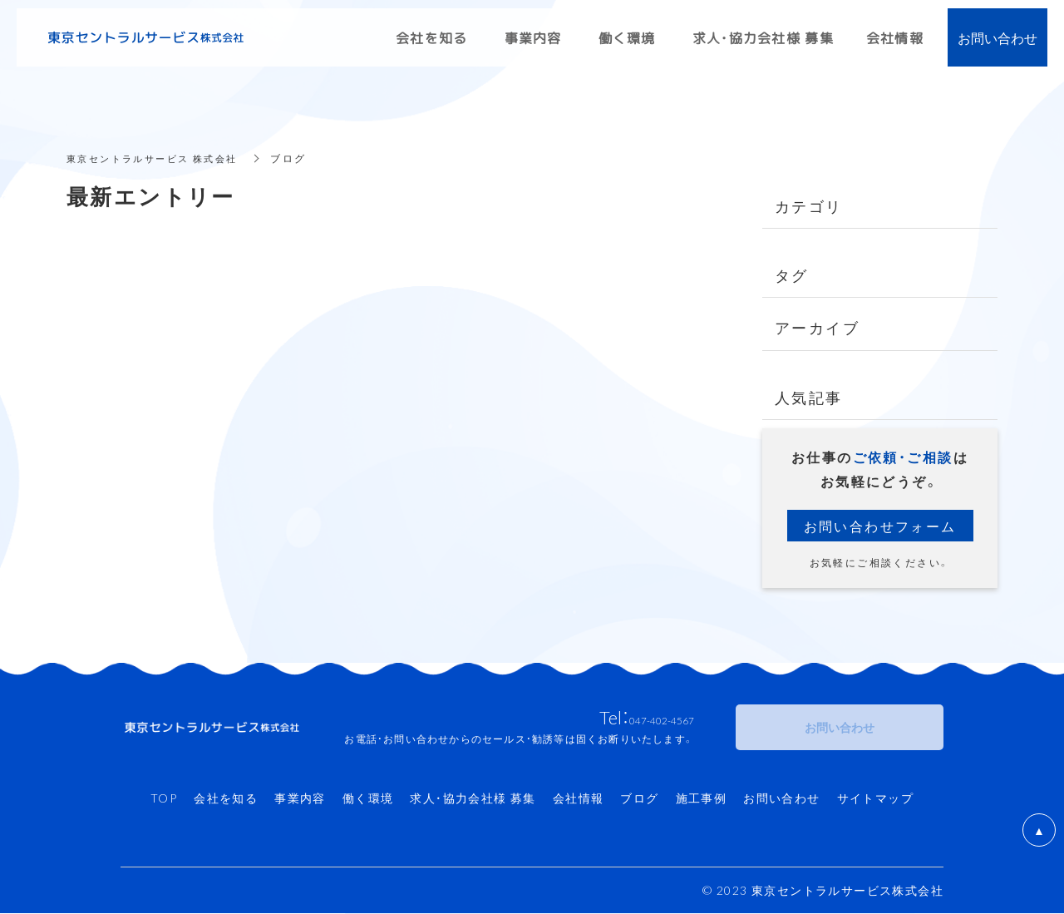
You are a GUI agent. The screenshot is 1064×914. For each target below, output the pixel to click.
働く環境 (368, 798)
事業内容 (300, 798)
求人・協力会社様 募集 (472, 798)
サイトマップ (875, 798)
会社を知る (226, 798)
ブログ (639, 798)
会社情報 (578, 798)
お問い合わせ (781, 798)
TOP (163, 798)
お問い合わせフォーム (880, 526)
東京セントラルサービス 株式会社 (158, 158)
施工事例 (701, 798)
